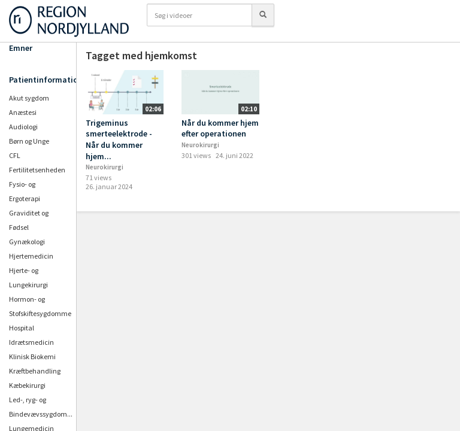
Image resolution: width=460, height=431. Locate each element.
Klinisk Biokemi (32, 356)
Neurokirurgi (104, 167)
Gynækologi (27, 241)
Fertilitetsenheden (37, 169)
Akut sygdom (29, 97)
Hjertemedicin (31, 255)
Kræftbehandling (34, 370)
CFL (14, 155)
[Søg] (263, 15)
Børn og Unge (29, 140)
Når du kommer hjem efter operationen (220, 128)
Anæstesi (23, 112)
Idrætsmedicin (31, 342)
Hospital (21, 327)
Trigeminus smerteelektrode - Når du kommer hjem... (119, 139)
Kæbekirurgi (27, 385)
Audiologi (23, 126)
